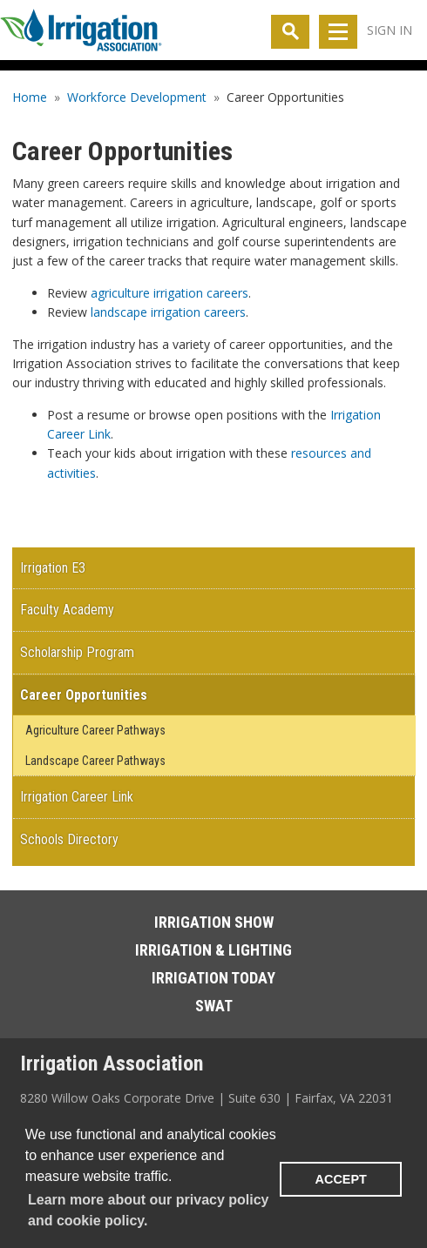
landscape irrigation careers (168, 312)
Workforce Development (137, 97)
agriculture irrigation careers (169, 293)
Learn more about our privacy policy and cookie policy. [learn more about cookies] (148, 1210)
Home (29, 97)
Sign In (389, 30)
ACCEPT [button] (341, 1179)
